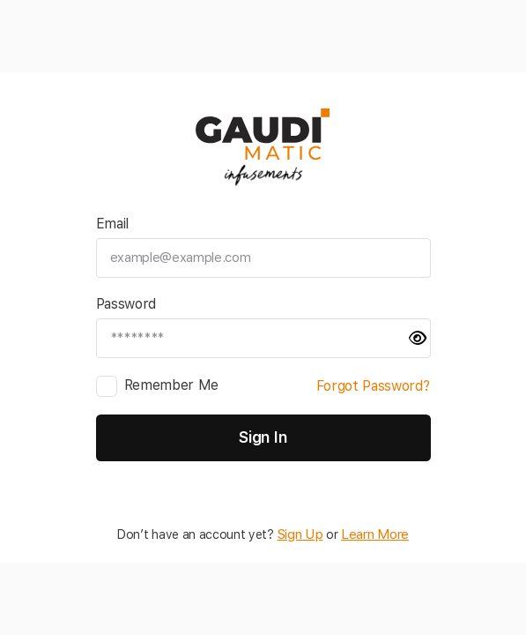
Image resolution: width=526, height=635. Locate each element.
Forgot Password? (373, 391)
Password (126, 309)
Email (112, 228)
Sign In (263, 438)
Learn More (374, 531)
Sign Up (302, 531)
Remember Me (171, 389)
